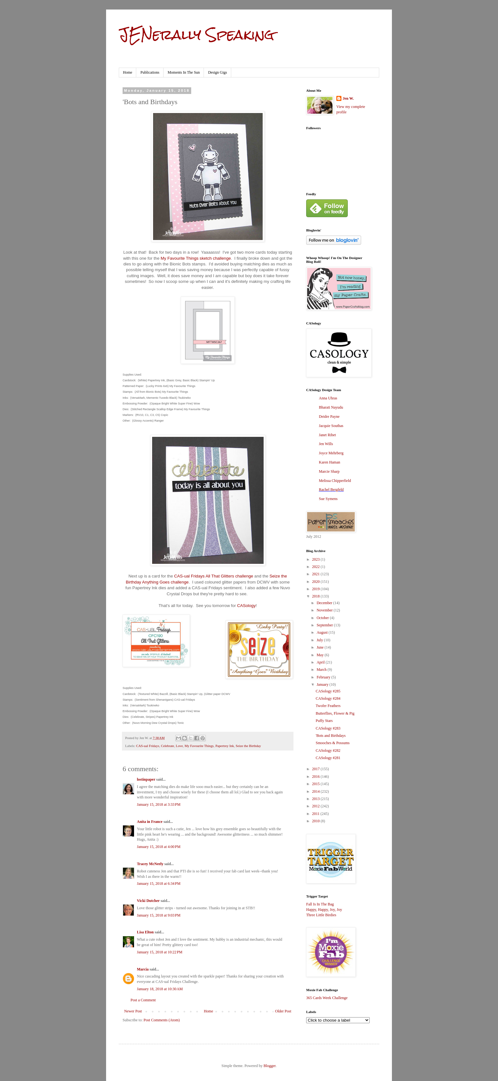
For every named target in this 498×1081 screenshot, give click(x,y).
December (325, 603)
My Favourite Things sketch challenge (196, 258)
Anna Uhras (328, 398)
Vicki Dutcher (148, 900)
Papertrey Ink (224, 746)
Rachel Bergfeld (331, 489)
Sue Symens (328, 499)
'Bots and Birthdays (331, 735)
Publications (149, 72)
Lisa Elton (145, 932)
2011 (316, 813)
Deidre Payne (329, 416)
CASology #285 (328, 691)
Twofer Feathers (328, 706)
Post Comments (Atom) (162, 1020)
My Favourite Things (199, 746)
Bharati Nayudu (331, 407)
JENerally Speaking (196, 35)
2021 (316, 574)
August (323, 632)
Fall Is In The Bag (320, 904)
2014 (316, 791)
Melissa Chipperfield (335, 480)
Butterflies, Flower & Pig (335, 713)
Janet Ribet (327, 435)
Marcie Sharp (329, 471)
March (322, 669)
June (321, 647)
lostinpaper (146, 779)
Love (179, 746)
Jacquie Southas (331, 426)
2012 (316, 806)
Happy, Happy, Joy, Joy (324, 909)
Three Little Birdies (321, 915)
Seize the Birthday (248, 746)
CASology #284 (328, 698)
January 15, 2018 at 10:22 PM (159, 952)
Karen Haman (329, 462)
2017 (316, 769)
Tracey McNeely (150, 864)
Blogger (270, 1066)
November (325, 610)
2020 (316, 581)
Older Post (283, 1011)
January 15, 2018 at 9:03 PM (158, 915)
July (320, 640)
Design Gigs (217, 72)
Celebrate (167, 746)
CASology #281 (328, 758)
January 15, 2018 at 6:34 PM (158, 883)
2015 (316, 784)
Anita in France (150, 821)
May (321, 655)
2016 (316, 776)
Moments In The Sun (184, 72)
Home (127, 72)
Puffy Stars (324, 720)
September (325, 625)
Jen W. (348, 98)
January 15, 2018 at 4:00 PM (158, 846)
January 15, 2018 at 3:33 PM (158, 804)
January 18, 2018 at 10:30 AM (160, 989)
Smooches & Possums (333, 743)
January (323, 684)
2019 (316, 589)
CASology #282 (328, 750)
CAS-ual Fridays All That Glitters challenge (213, 576)
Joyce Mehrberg (331, 453)
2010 (316, 821)
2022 (316, 566)
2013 (316, 799)
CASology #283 (328, 728)
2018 (316, 596)
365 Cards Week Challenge (326, 998)
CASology (246, 605)
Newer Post (133, 1011)
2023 (316, 559)
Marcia (143, 969)
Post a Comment (143, 1000)
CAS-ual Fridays (147, 746)
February (324, 677)
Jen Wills (326, 444)
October (323, 618)
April (321, 662)
